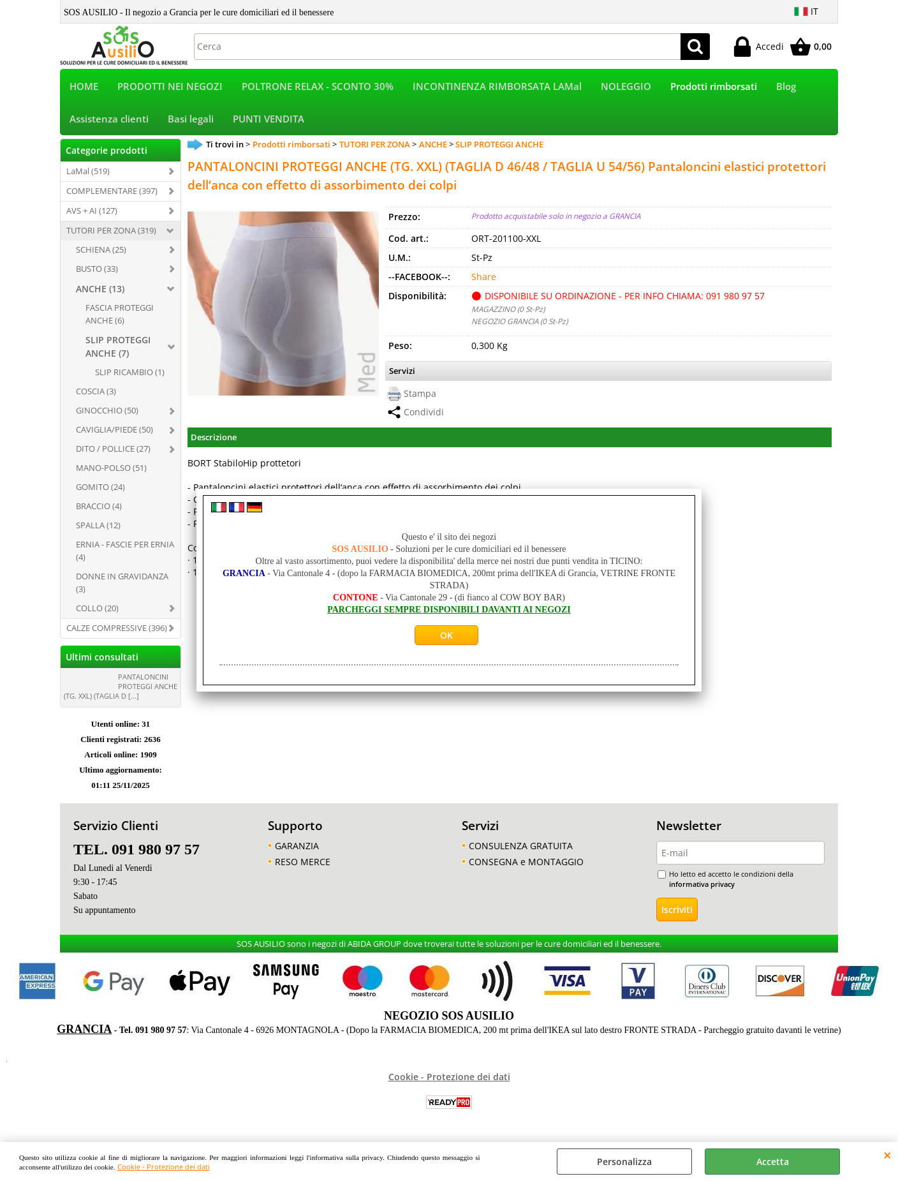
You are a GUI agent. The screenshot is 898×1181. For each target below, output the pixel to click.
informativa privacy (702, 887)
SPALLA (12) (98, 527)
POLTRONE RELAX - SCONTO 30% (318, 87)
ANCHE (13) (100, 291)
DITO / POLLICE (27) (113, 451)
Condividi (424, 415)
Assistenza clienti (109, 121)
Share (483, 279)
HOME (84, 87)
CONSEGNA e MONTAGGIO (526, 864)
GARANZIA (297, 848)
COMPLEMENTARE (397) (112, 193)
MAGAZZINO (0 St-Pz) (508, 311)
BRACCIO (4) (99, 508)
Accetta (772, 1161)
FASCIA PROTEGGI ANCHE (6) (119, 316)
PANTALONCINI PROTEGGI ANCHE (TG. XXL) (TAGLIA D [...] (120, 688)
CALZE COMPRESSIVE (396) (116, 630)
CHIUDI (887, 1154)
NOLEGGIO (626, 87)
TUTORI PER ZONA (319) (111, 233)
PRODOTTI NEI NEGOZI (170, 87)
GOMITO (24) (100, 489)
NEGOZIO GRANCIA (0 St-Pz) (519, 323)
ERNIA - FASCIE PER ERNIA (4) (125, 553)
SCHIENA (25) (101, 252)
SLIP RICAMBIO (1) (130, 375)
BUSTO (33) (97, 271)
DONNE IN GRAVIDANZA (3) (122, 585)
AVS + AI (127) (91, 213)
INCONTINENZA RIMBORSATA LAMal (497, 87)
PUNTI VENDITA (268, 121)
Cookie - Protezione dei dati (163, 1166)
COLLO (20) (97, 610)
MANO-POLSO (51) (111, 470)
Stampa (420, 396)
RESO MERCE (302, 864)
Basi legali (191, 121)
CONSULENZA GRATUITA (521, 848)
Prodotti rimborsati (713, 87)
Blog (786, 87)
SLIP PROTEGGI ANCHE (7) (118, 349)
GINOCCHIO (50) (107, 413)
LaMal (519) (88, 173)
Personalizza (624, 1161)
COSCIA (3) (96, 394)
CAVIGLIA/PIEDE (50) (114, 432)
